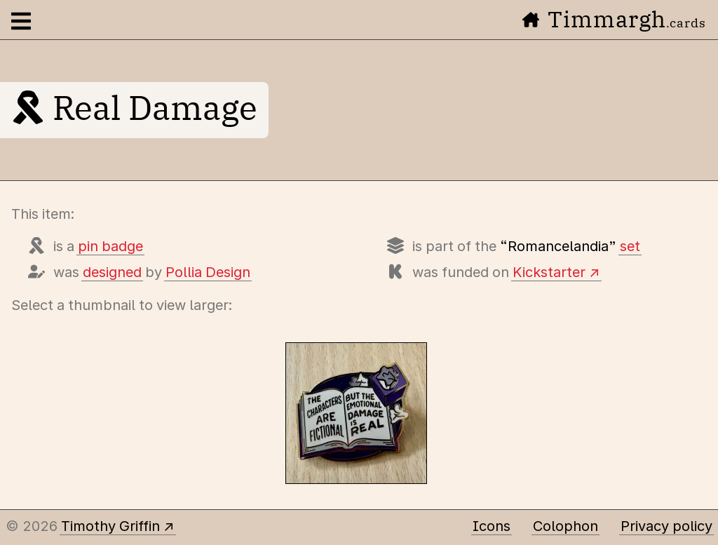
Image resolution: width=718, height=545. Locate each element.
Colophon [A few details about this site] (565, 526)
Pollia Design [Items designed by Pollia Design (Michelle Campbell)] (207, 272)
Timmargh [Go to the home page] (614, 19)
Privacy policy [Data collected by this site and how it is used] (666, 526)
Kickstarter (549, 272)
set (630, 246)
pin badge (110, 246)
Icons (491, 526)
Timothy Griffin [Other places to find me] (110, 526)
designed (112, 272)
